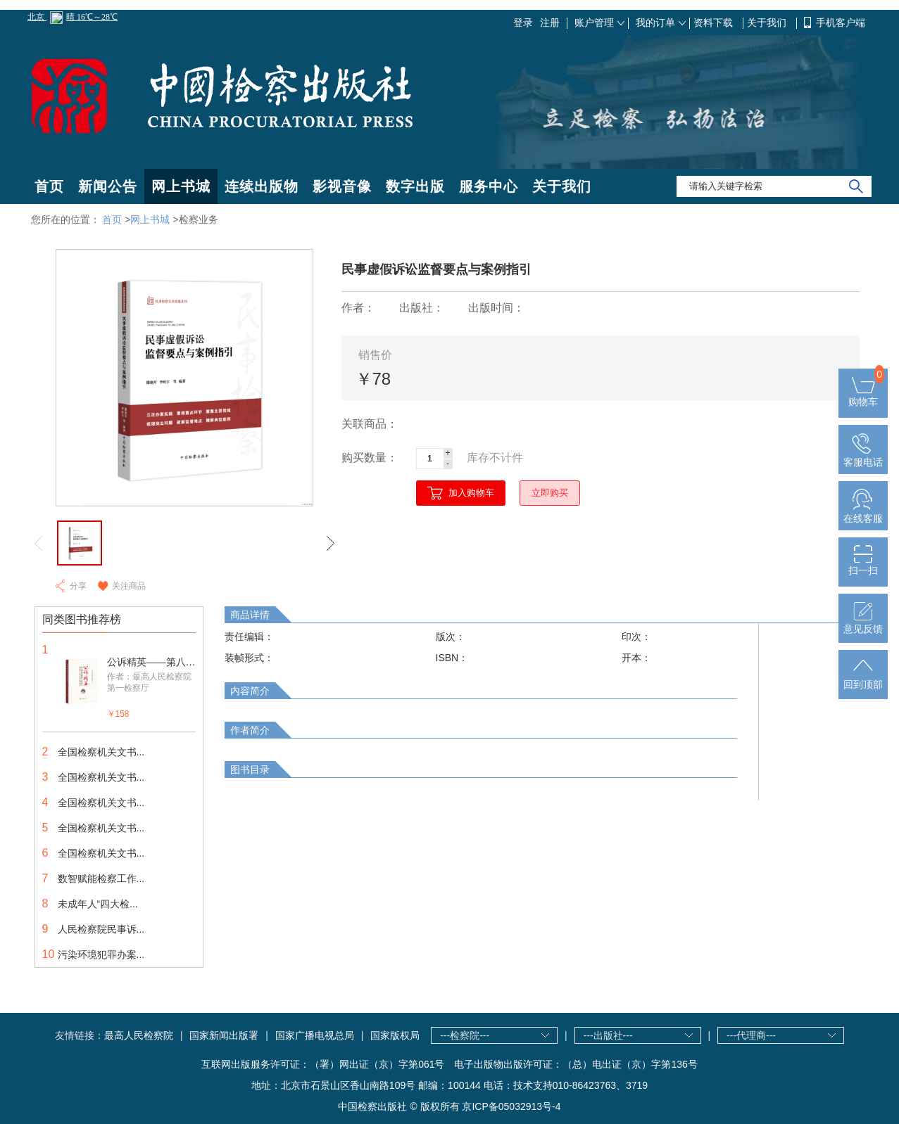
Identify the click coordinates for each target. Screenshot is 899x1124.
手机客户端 (840, 22)
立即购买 (550, 492)
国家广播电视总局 (314, 1035)
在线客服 (863, 513)
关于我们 (768, 22)
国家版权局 (395, 1035)
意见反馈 (863, 623)
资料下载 (714, 22)
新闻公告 (107, 186)
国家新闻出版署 (223, 1035)
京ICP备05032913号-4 (511, 1106)
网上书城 (180, 186)
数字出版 (415, 186)
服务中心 (488, 186)
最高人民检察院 (138, 1035)
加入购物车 (471, 492)
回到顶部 (863, 679)
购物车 (863, 396)
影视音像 (342, 186)
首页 (49, 186)
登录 (523, 22)
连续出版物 (261, 186)
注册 (550, 22)
